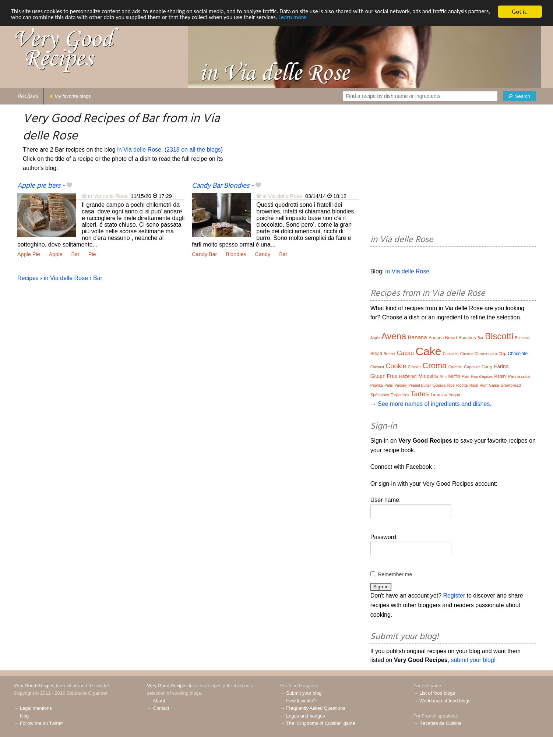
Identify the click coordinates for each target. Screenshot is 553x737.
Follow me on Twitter (41, 723)
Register (454, 595)
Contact (161, 708)
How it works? (301, 701)
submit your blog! (473, 660)
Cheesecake (486, 353)
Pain (465, 377)
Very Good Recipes (34, 685)
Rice (451, 385)
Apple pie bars (38, 185)
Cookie (395, 366)
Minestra (428, 376)
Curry (487, 366)
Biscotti (499, 336)
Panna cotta (519, 376)
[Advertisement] (453, 170)
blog (24, 716)
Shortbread (511, 385)
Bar (75, 254)
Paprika (376, 385)
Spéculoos (379, 395)
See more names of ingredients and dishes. (435, 404)
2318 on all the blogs (193, 149)
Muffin (454, 376)
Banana (417, 337)
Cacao (405, 353)
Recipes (27, 96)
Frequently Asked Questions (315, 708)
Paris (388, 385)
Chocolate (518, 353)
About (159, 701)
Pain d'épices (482, 377)
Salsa (494, 385)
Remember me (395, 574)
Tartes (420, 394)
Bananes (467, 337)
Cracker (414, 367)
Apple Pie (28, 254)
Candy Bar (204, 254)
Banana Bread (443, 337)
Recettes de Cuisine (440, 723)
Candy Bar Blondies (220, 185)
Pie (92, 254)
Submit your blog (303, 693)
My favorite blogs (70, 96)
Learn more (331, 18)
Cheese (466, 354)
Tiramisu (438, 394)
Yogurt (454, 395)
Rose (473, 385)
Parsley (400, 385)
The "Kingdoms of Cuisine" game (320, 723)
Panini (500, 376)
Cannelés (450, 354)
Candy (263, 254)
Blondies (236, 254)
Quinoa (439, 385)
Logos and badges (305, 716)
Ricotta (462, 385)
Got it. (520, 11)
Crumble (455, 367)
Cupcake (472, 367)
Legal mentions (36, 708)
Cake (428, 351)
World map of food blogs (444, 701)
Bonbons (522, 338)
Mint (443, 377)
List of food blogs (437, 693)
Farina (501, 366)
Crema (434, 365)
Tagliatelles (400, 395)
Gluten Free (384, 376)
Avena (393, 336)
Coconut (377, 367)
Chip (502, 354)
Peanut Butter (419, 385)
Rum (483, 385)
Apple (56, 254)
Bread (376, 353)
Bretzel (389, 354)
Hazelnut (407, 376)
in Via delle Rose (139, 149)
